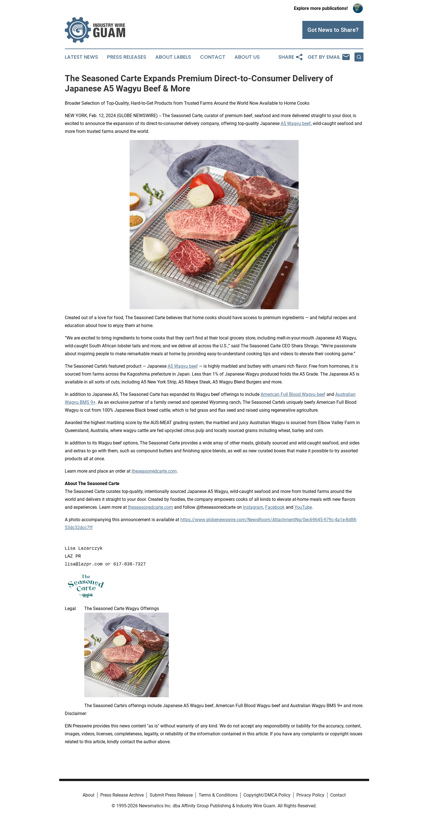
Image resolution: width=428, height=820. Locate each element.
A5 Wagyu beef (296, 123)
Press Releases (126, 57)
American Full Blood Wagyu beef (293, 394)
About (88, 795)
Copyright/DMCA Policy (266, 795)
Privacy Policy (310, 795)
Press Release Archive (122, 795)
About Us (247, 57)
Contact (212, 57)
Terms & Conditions (218, 795)
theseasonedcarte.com (154, 471)
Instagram (253, 507)
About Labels (173, 57)
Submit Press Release (171, 795)
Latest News (81, 57)
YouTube (303, 507)
